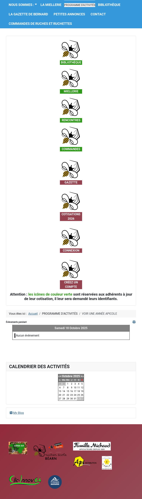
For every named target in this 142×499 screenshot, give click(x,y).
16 (71, 391)
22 (68, 395)
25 (78, 395)
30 (71, 398)
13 (60, 391)
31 (75, 398)
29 (68, 398)
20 (60, 395)
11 (78, 387)
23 (71, 395)
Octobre (67, 376)
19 (82, 391)
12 (82, 387)
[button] (79, 5)
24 (75, 395)
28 (63, 398)
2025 (76, 376)
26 (82, 395)
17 (75, 391)
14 (63, 391)
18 (78, 391)
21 (63, 395)
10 (75, 387)
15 (68, 391)
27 (60, 398)
